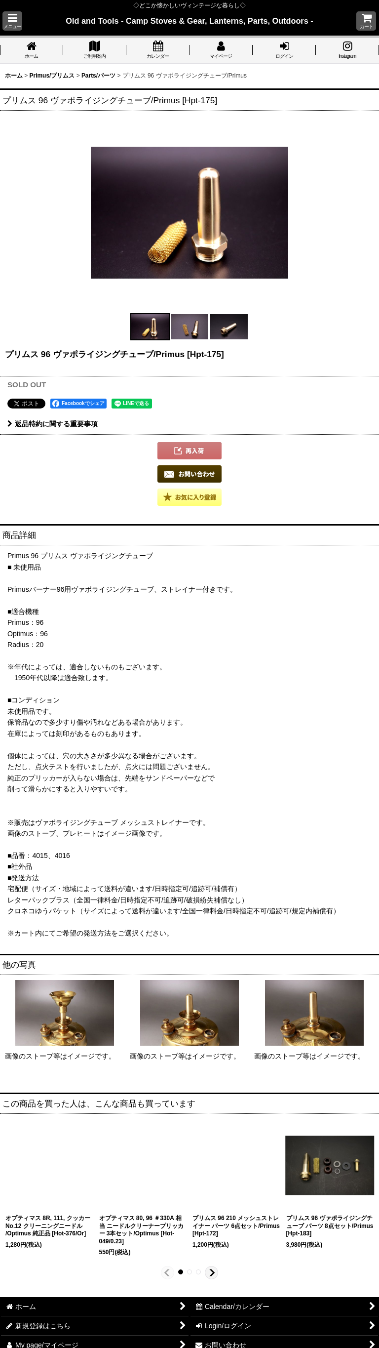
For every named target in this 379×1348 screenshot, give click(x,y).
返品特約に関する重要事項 (52, 424)
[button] (12, 21)
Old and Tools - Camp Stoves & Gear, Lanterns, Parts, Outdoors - (189, 20)
